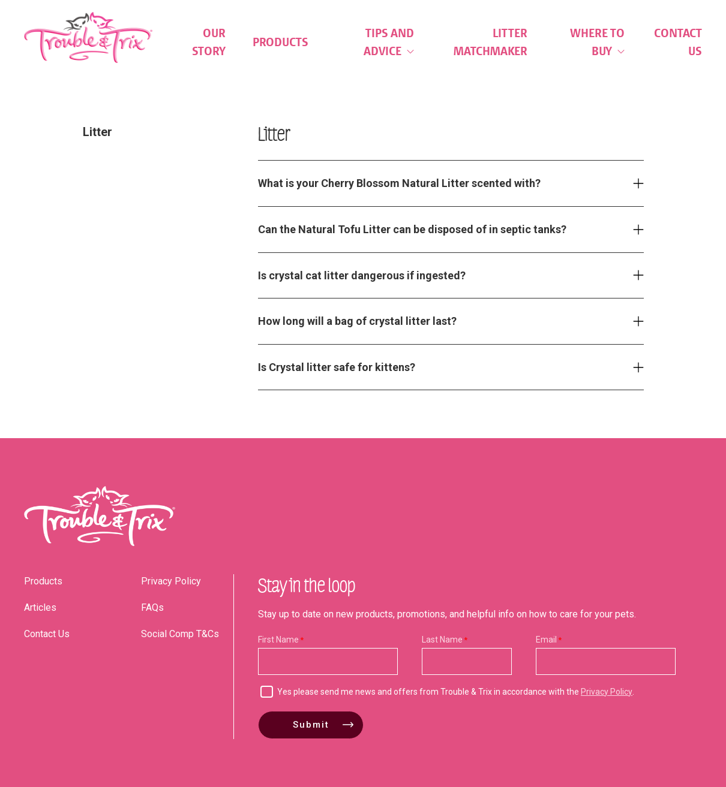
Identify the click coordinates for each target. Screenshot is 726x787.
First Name (278, 639)
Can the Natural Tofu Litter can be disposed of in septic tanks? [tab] (412, 229)
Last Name (442, 639)
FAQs (152, 607)
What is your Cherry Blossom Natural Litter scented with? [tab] (399, 183)
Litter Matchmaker (490, 42)
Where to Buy (597, 42)
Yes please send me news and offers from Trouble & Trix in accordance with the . (455, 691)
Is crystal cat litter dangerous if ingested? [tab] (362, 275)
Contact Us (678, 42)
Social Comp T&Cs (180, 634)
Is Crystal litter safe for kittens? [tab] (336, 367)
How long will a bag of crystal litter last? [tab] (357, 321)
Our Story (209, 42)
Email (546, 639)
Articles (40, 607)
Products (280, 42)
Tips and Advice (389, 42)
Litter (97, 132)
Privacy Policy (171, 581)
